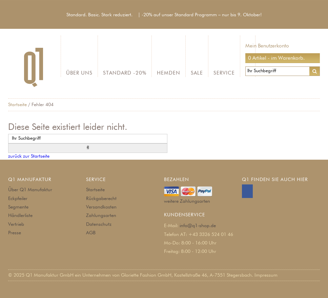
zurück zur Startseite (28, 156)
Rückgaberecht (101, 198)
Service (224, 73)
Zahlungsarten (101, 215)
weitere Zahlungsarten (187, 201)
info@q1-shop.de (198, 225)
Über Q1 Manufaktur (30, 189)
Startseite (17, 104)
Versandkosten (101, 207)
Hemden (168, 73)
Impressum (266, 275)
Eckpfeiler (17, 198)
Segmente (18, 207)
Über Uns (79, 73)
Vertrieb (16, 224)
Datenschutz (98, 224)
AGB (91, 233)
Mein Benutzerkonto (267, 45)
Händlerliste (20, 215)
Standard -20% (124, 73)
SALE (197, 73)
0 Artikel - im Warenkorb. (276, 58)
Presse (14, 233)
